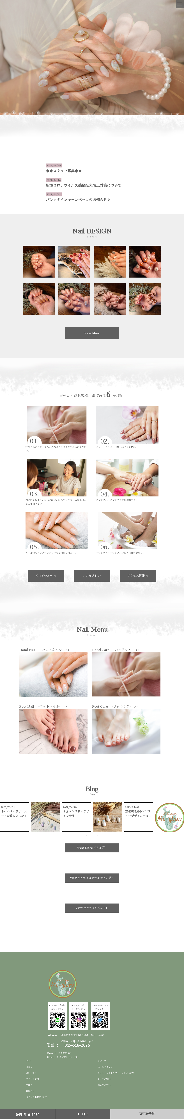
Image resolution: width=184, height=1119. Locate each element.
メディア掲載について (36, 1097)
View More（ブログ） (92, 847)
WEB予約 (147, 1114)
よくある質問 (104, 1079)
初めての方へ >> (45, 575)
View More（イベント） (92, 908)
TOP (28, 1061)
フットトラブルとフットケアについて (116, 1073)
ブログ (29, 1085)
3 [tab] (97, 835)
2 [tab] (92, 835)
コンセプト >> (92, 575)
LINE (83, 1114)
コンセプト (31, 1073)
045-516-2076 (27, 1114)
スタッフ (102, 1061)
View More (92, 333)
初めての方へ (104, 1085)
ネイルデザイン (105, 1067)
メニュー (30, 1067)
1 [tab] (86, 835)
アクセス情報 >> (137, 575)
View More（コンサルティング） (92, 878)
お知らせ (30, 1091)
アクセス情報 (32, 1079)
